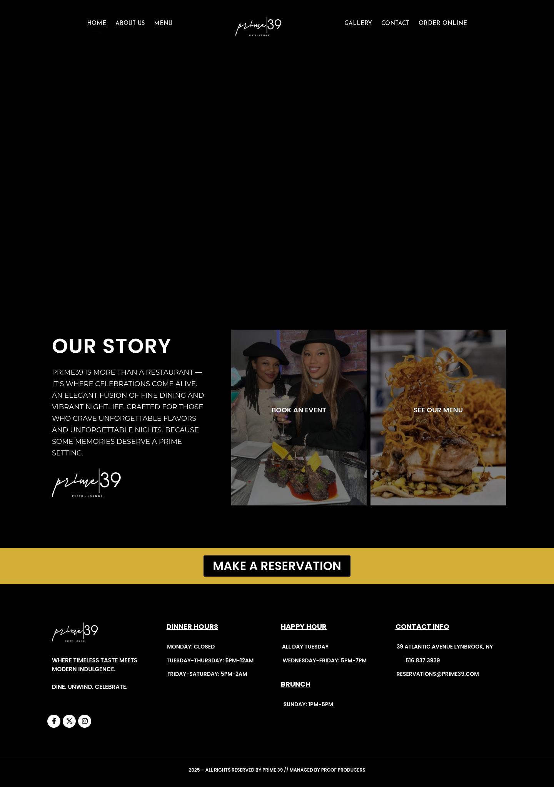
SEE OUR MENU (438, 410)
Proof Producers (343, 770)
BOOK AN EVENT (299, 410)
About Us (130, 24)
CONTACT (395, 24)
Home (96, 24)
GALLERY (358, 24)
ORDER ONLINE (443, 24)
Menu (163, 24)
